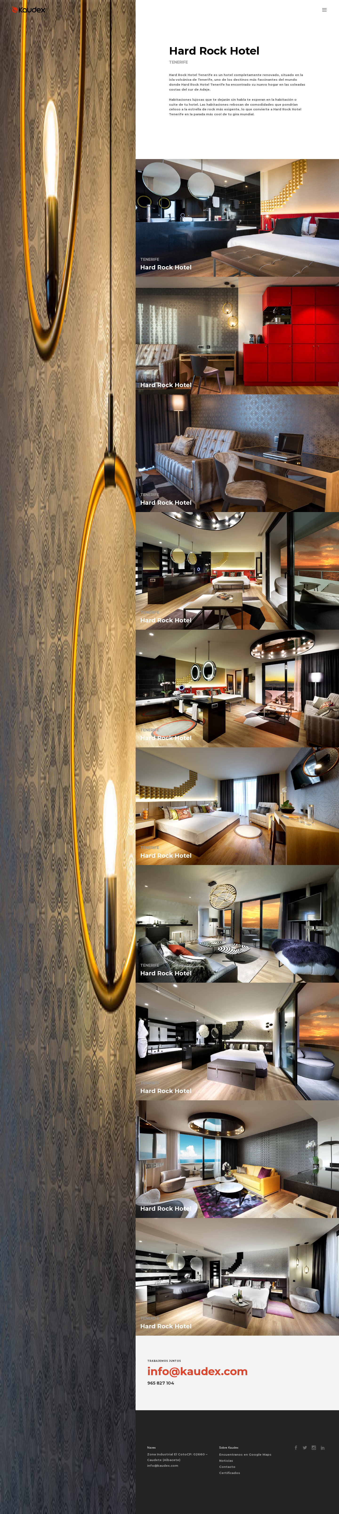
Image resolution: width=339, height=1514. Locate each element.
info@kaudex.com (197, 1371)
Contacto (227, 1467)
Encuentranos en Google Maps (245, 1454)
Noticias (226, 1460)
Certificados (229, 1473)
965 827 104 (160, 1383)
